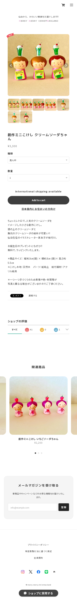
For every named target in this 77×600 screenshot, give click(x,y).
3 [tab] (41, 453)
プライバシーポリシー (38, 544)
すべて (15, 329)
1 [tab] (35, 453)
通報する (33, 295)
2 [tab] (38, 453)
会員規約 (38, 557)
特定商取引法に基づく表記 (38, 551)
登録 (63, 507)
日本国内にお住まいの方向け (38, 209)
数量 (10, 171)
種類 (10, 153)
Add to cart (38, 200)
